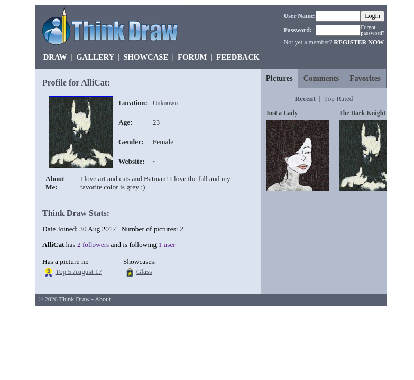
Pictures (279, 78)
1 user (167, 245)
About (103, 299)
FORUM (192, 57)
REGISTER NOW (359, 42)
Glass (144, 272)
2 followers (93, 245)
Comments (321, 78)
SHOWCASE (145, 57)
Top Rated (338, 98)
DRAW (55, 57)
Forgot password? (372, 30)
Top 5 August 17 (79, 272)
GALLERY (95, 57)
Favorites (365, 78)
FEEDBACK (237, 57)
